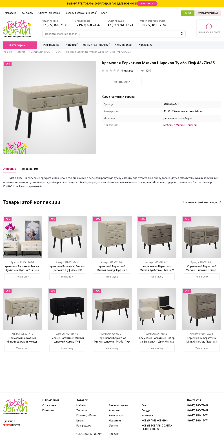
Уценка (113, 425)
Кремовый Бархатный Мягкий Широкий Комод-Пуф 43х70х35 (22, 341)
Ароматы (114, 410)
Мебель (81, 405)
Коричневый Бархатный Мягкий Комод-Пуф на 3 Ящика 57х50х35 (202, 341)
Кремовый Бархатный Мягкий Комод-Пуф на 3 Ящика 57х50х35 (112, 270)
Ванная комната (118, 405)
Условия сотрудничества (81, 13)
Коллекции (144, 45)
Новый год (115, 420)
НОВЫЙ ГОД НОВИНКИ (155, 420)
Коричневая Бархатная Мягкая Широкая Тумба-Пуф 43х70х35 (112, 341)
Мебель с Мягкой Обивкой (180, 125)
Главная (7, 51)
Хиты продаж (123, 45)
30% (58, 51)
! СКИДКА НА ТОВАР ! (40, 51)
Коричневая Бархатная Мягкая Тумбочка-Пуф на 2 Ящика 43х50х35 (157, 270)
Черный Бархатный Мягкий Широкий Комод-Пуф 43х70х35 (67, 341)
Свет (144, 405)
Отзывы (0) (30, 168)
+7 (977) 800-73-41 (55, 25)
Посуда (146, 410)
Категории (15, 45)
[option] (49, 107)
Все (202, 202)
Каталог (20, 51)
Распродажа (50, 45)
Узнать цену (122, 81)
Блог (104, 13)
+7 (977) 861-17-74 (153, 25)
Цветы (80, 420)
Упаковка (147, 415)
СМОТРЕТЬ (147, 3)
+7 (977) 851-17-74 (120, 25)
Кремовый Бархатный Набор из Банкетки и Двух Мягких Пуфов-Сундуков (157, 341)
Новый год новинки (95, 45)
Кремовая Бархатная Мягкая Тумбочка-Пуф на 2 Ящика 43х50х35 (22, 270)
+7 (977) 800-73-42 (87, 25)
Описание (9, 168)
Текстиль (81, 410)
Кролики (114, 433)
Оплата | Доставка (49, 13)
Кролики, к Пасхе (86, 415)
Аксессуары (116, 415)
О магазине (9, 13)
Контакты (27, 13)
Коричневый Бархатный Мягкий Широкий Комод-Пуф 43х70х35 (201, 270)
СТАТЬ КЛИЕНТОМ (208, 13)
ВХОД (188, 13)
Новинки (70, 45)
